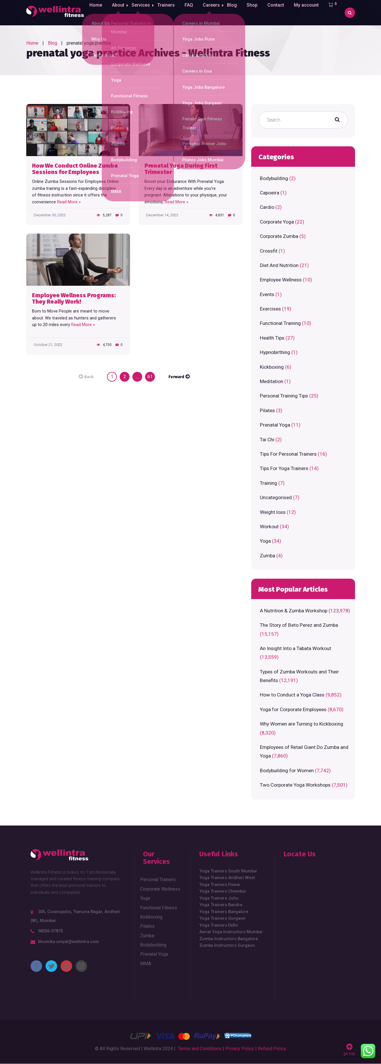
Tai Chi (267, 439)
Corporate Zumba (279, 236)
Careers (214, 12)
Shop (256, 12)
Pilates (267, 410)
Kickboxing (272, 367)
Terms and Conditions (200, 1048)
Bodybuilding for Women (287, 770)
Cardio (267, 207)
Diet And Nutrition (279, 265)
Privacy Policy (239, 1048)
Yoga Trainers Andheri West (227, 877)
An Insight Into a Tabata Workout (295, 648)
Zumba (267, 555)
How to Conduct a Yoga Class (292, 695)
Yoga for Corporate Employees (293, 709)
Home (95, 12)
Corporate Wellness (160, 889)
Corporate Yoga (277, 222)
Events (267, 294)
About (117, 12)
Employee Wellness (281, 280)
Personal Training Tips (284, 396)
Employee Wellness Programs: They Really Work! (74, 298)
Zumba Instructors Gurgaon (227, 945)
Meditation (271, 381)
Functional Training (280, 323)
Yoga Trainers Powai (219, 884)
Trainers (169, 12)
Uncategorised (276, 497)
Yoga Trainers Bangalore (223, 911)
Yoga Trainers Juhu (219, 898)
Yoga (265, 541)
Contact (280, 12)
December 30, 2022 (50, 215)
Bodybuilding (274, 178)
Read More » (69, 202)
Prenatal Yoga (275, 425)
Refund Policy (272, 1048)
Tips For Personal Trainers (288, 454)
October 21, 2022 (48, 344)
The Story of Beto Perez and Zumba (299, 625)
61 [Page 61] (150, 376)
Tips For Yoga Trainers (284, 468)
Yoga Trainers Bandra (220, 904)
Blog (236, 12)
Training (268, 483)
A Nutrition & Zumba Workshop (293, 611)
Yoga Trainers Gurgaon (222, 918)
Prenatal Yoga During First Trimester (180, 168)
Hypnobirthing (275, 352)
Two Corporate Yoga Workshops (295, 785)
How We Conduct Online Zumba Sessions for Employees (75, 168)
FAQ (191, 12)
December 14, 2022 (162, 215)
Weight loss (273, 512)
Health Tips (272, 338)
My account (311, 12)
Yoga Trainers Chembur (222, 891)
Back (88, 377)
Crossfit (268, 251)
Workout (269, 526)
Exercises (270, 309)
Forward (176, 377)
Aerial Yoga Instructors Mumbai (230, 931)
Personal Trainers (158, 879)
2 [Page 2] (124, 376)
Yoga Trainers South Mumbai (228, 871)
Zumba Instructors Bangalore (228, 938)
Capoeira (269, 193)
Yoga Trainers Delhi (218, 925)
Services (142, 12)
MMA (145, 963)
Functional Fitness (158, 907)
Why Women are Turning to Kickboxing (301, 724)
